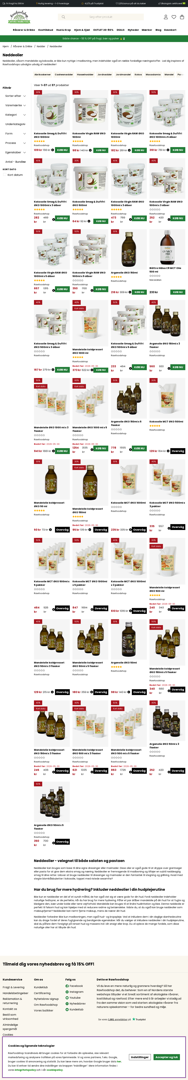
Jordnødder (105, 74)
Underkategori (15, 124)
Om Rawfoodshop (46, 1005)
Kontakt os (10, 1009)
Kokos (138, 74)
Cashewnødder (64, 74)
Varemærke (13, 105)
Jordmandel (123, 74)
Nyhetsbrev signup (46, 999)
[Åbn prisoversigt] (52, 150)
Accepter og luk (167, 1057)
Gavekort (170, 30)
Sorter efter (13, 96)
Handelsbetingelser (15, 993)
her (119, 1061)
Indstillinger (140, 1057)
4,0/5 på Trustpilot (94, 3)
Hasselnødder (85, 74)
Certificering (42, 993)
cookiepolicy (55, 1070)
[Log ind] (166, 17)
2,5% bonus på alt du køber (132, 3)
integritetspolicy (25, 1070)
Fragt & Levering (13, 987)
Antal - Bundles (15, 162)
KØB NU (62, 150)
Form (8, 133)
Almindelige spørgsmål (10, 1027)
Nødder (41, 46)
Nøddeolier (56, 46)
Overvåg (178, 451)
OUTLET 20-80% (103, 30)
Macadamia (153, 74)
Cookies (8, 1035)
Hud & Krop (63, 30)
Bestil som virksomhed (10, 1017)
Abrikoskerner (42, 74)
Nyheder (133, 30)
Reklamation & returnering (12, 1001)
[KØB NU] (100, 150)
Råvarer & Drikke (24, 30)
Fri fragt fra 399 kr (15, 3)
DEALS (120, 30)
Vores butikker (43, 1010)
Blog (158, 30)
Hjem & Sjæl (82, 30)
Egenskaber (13, 152)
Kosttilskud (45, 30)
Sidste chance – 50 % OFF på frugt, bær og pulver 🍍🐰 (94, 38)
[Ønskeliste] (173, 17)
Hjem (6, 46)
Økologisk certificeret (173, 3)
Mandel (169, 74)
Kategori (11, 115)
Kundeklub (41, 987)
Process (10, 143)
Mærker (147, 30)
